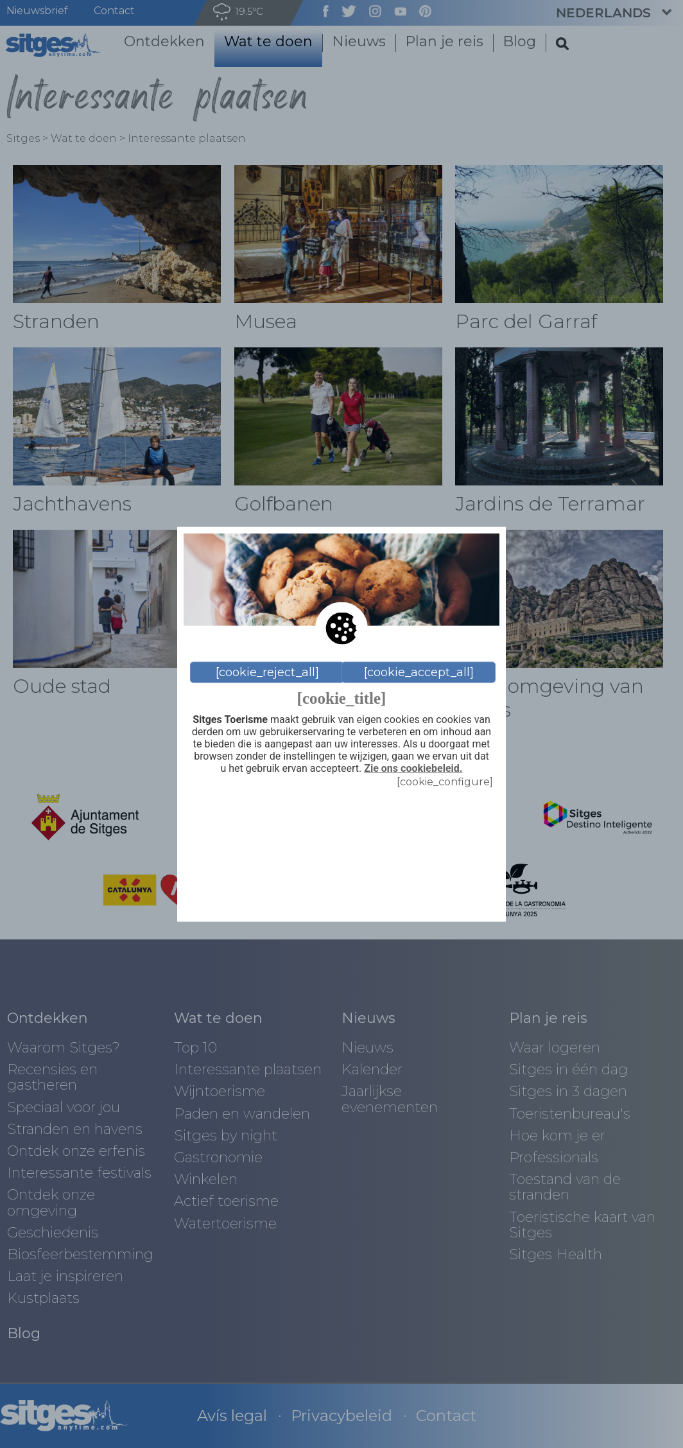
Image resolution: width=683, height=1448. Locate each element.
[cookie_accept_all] (419, 672)
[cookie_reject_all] (267, 672)
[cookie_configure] (445, 781)
